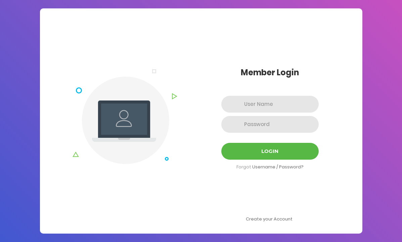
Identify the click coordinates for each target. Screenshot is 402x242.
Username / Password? (278, 167)
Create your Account (269, 219)
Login (269, 151)
